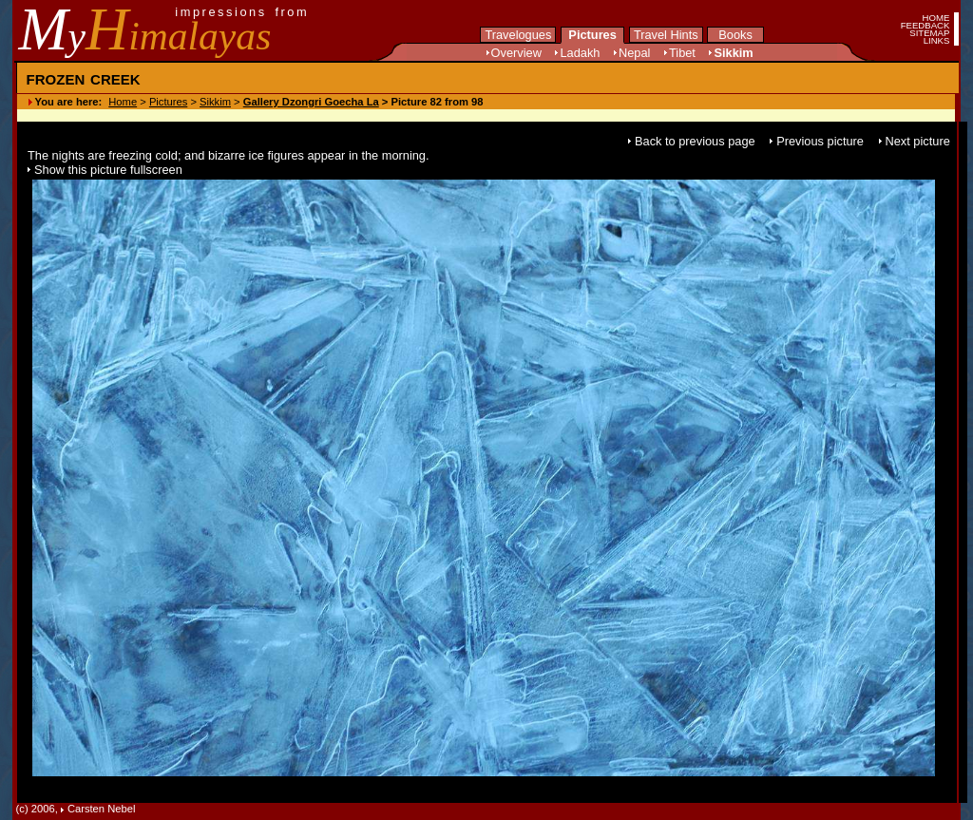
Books (735, 35)
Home (122, 101)
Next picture (918, 141)
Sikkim (733, 53)
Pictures (592, 35)
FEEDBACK (925, 25)
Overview (516, 53)
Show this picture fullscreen (108, 169)
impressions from (242, 12)
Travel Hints (666, 35)
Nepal (634, 53)
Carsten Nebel (101, 808)
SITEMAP (929, 33)
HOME (936, 17)
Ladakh (580, 53)
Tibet (682, 53)
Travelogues (518, 35)
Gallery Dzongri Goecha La (311, 101)
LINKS (937, 40)
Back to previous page (696, 141)
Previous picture (821, 141)
